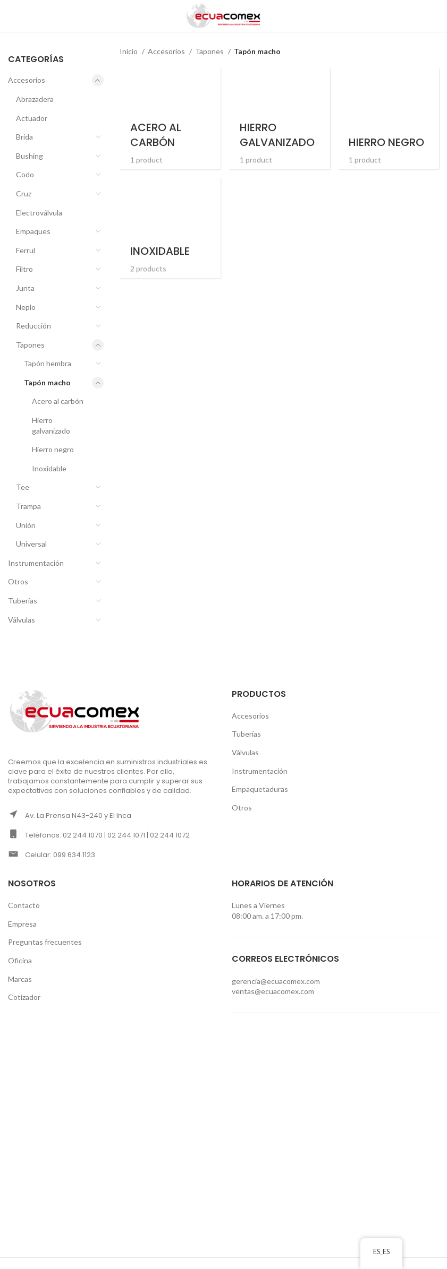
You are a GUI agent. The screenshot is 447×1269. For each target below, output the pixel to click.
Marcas (20, 978)
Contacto (24, 905)
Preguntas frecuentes (45, 941)
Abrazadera (35, 98)
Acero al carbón (57, 400)
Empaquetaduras (260, 788)
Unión (26, 525)
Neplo (26, 307)
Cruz (23, 193)
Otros (18, 581)
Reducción (33, 325)
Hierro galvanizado (51, 425)
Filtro (24, 268)
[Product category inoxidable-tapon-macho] (169, 227)
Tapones (30, 344)
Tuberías (22, 600)
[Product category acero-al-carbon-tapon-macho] (169, 117)
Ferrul (25, 250)
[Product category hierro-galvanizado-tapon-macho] (279, 117)
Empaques (33, 231)
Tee (22, 486)
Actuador (31, 118)
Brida (24, 136)
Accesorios (26, 79)
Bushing (29, 155)
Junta (25, 287)
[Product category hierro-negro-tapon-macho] (389, 117)
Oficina (20, 960)
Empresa (22, 923)
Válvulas (21, 619)
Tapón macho (47, 382)
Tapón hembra (47, 363)
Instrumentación (36, 562)
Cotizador (24, 997)
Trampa (28, 506)
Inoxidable (49, 468)
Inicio (129, 51)
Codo (25, 174)
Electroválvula (39, 212)
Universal (31, 543)
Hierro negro (53, 449)
